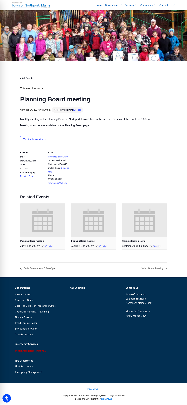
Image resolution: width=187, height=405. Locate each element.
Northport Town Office (58, 157)
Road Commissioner (26, 323)
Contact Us (167, 5)
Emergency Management (28, 372)
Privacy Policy (93, 389)
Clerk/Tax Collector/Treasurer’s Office (35, 305)
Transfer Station (24, 334)
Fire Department (24, 360)
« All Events (26, 78)
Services (131, 5)
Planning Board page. (77, 125)
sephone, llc (106, 398)
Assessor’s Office (24, 300)
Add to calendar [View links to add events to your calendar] (35, 139)
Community (148, 5)
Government (113, 5)
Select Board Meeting (152, 268)
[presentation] (42, 220)
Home (98, 5)
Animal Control (23, 294)
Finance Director (24, 317)
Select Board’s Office (26, 328)
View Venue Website (57, 183)
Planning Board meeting (32, 241)
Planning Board (27, 176)
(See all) (77, 110)
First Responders (24, 366)
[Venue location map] (91, 167)
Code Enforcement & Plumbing (32, 311)
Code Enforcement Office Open (39, 268)
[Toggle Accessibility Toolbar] (6, 398)
